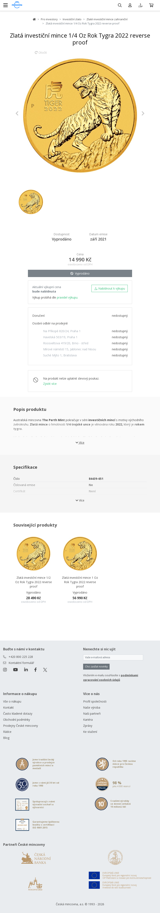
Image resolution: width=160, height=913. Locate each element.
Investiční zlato (72, 19)
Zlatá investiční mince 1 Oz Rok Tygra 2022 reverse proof (80, 582)
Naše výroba (91, 707)
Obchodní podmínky (16, 720)
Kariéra (88, 720)
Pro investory (49, 19)
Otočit (41, 54)
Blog (6, 738)
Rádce (7, 732)
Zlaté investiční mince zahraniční (107, 19)
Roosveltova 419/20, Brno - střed (65, 343)
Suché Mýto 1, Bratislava (60, 355)
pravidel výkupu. (67, 297)
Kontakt (8, 707)
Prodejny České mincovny (20, 726)
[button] (25, 113)
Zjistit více (50, 384)
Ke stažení (90, 732)
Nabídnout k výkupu (109, 288)
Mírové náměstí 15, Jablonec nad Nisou (69, 349)
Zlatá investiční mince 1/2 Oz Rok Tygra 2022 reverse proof (33, 582)
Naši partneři (92, 713)
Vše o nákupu (12, 701)
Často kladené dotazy (17, 713)
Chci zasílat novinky (96, 666)
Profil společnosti (94, 701)
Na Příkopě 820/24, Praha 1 (62, 331)
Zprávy (87, 726)
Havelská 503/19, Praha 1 (60, 337)
